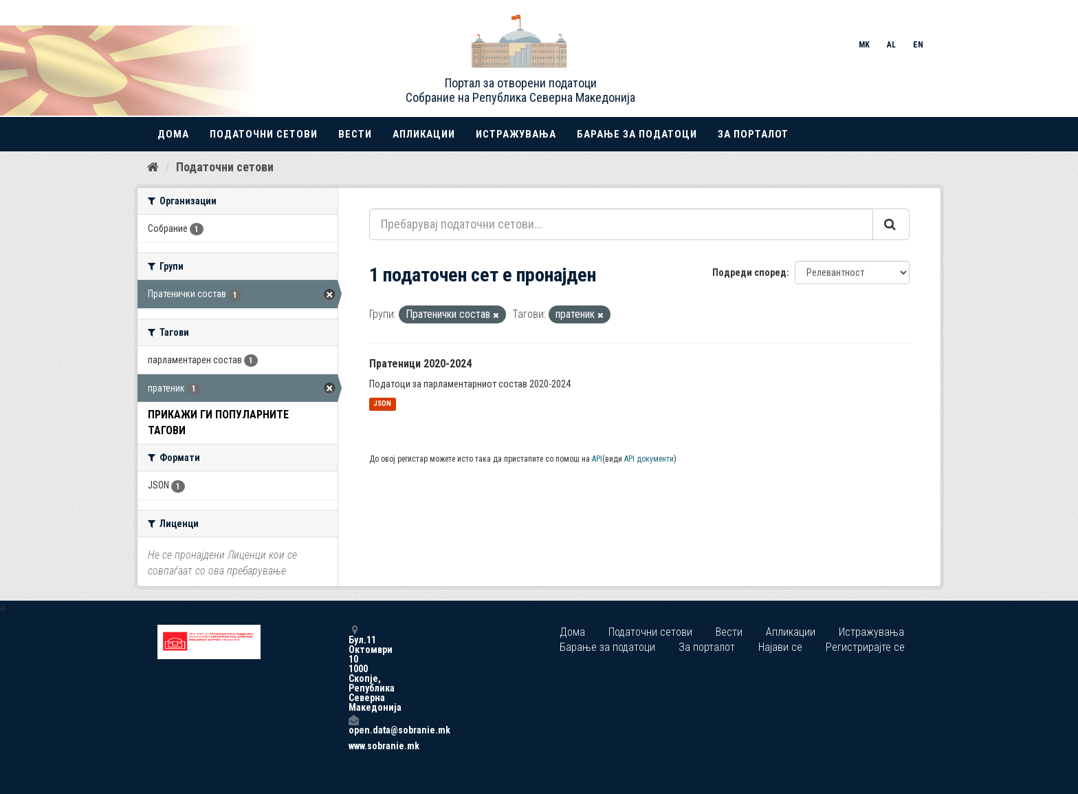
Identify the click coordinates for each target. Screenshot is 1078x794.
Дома (173, 134)
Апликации (424, 134)
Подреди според (749, 272)
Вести (355, 134)
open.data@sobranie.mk (353, 725)
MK (864, 45)
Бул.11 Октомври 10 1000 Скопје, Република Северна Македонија (353, 668)
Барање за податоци (637, 134)
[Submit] (891, 224)
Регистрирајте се (865, 647)
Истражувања (516, 134)
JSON (382, 404)
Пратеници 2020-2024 (420, 363)
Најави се (780, 647)
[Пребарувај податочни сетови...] (621, 224)
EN (918, 45)
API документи (649, 459)
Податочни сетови (264, 134)
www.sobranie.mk (353, 746)
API (597, 459)
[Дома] (153, 167)
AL (891, 45)
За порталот (753, 134)
